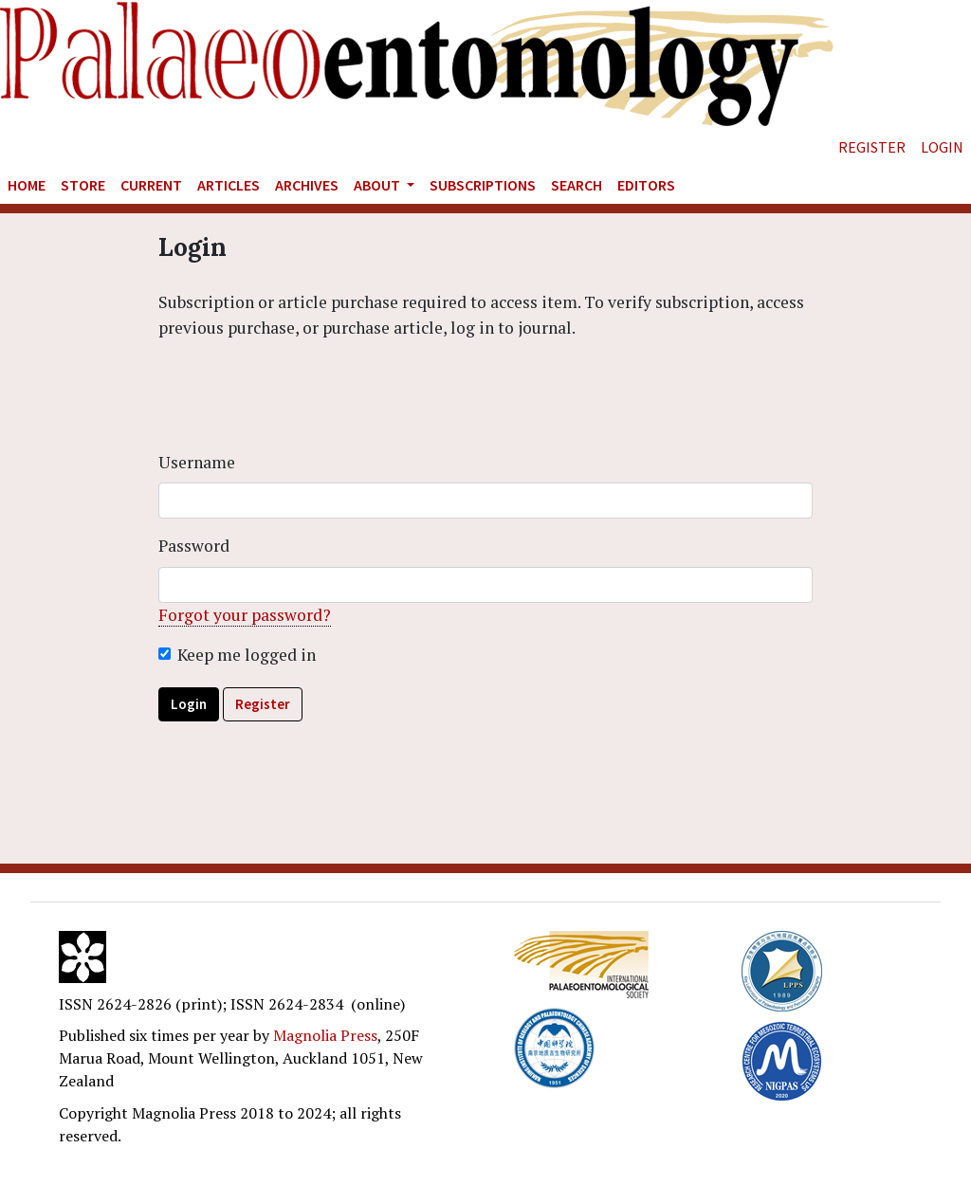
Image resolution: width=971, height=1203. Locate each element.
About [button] (378, 184)
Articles (228, 184)
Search (576, 184)
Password (193, 545)
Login (942, 146)
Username (196, 462)
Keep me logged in (246, 654)
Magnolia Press (325, 1035)
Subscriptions (483, 184)
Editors (646, 184)
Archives (307, 184)
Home (27, 184)
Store (83, 184)
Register (872, 146)
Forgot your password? (244, 615)
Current (151, 184)
